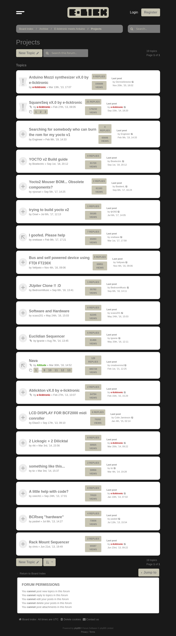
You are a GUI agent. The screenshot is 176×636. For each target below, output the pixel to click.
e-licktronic (39, 87)
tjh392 (113, 211)
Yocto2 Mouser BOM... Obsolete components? (56, 184)
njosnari (36, 191)
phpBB (77, 628)
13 (68, 370)
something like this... (47, 466)
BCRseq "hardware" (46, 517)
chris (35, 546)
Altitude (41, 365)
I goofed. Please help (47, 235)
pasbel (36, 521)
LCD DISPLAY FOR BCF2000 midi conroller (58, 415)
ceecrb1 (36, 496)
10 (49, 370)
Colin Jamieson (122, 417)
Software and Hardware (49, 311)
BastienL (120, 186)
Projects (96, 28)
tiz (33, 470)
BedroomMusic (40, 290)
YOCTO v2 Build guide (48, 159)
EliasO (36, 423)
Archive (43, 28)
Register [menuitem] (150, 12)
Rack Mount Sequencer (49, 542)
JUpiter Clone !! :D (45, 286)
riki (34, 445)
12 (62, 370)
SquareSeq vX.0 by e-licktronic (55, 102)
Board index (26, 28)
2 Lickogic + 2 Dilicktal (48, 441)
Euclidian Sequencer (47, 336)
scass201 (37, 315)
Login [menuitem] (134, 12)
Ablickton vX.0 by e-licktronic (54, 390)
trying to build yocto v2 (49, 210)
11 (56, 370)
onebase (37, 239)
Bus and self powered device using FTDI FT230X (59, 260)
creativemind (116, 365)
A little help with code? (48, 491)
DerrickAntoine (123, 81)
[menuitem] (70, 619)
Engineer (37, 139)
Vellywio (36, 267)
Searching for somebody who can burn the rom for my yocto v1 (62, 132)
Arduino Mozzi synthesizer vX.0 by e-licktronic (59, 80)
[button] (20, 12)
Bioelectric (38, 163)
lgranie (40, 340)
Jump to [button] (150, 572)
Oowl (35, 214)
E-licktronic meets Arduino (69, 28)
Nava (33, 361)
